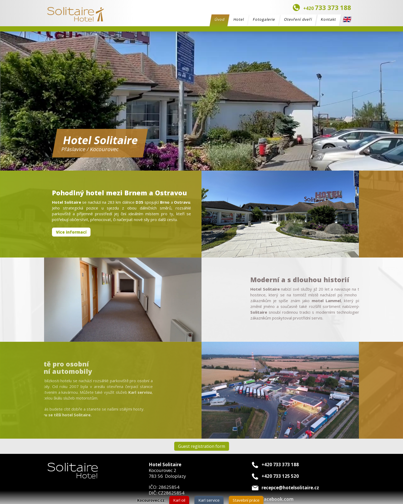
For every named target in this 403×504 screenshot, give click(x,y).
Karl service (209, 500)
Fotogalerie (264, 19)
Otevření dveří (298, 19)
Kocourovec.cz (151, 500)
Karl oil (179, 500)
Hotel (239, 19)
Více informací (71, 232)
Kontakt (329, 19)
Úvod (220, 20)
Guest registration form (201, 446)
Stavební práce (246, 500)
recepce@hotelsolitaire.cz (290, 488)
